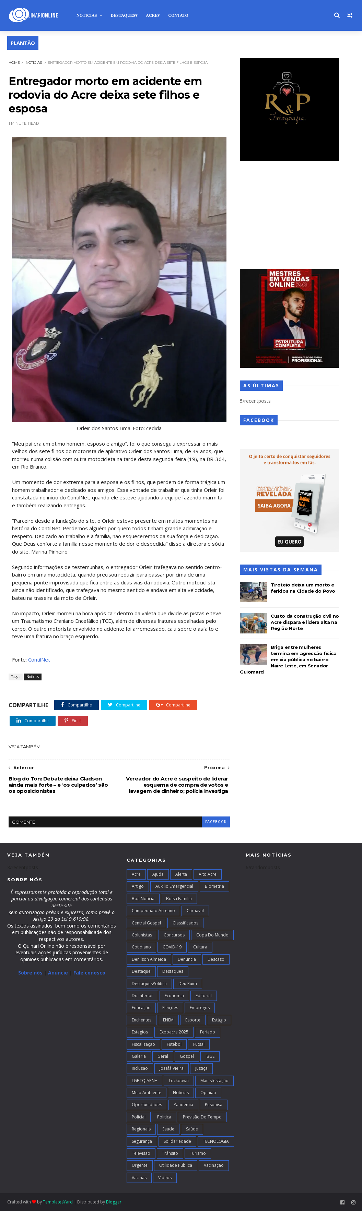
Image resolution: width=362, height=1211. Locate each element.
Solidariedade (177, 1141)
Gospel (187, 1056)
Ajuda (158, 874)
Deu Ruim (187, 983)
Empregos (200, 1007)
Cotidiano (141, 947)
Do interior (142, 995)
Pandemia (183, 1104)
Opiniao (208, 1092)
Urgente (140, 1165)
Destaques (122, 15)
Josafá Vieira (172, 1068)
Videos (165, 1177)
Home (14, 62)
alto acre (208, 874)
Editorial (204, 995)
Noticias (87, 15)
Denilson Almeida (149, 959)
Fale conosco (89, 972)
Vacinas (139, 1177)
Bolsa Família (179, 898)
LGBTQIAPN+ (144, 1080)
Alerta (181, 874)
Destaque (141, 971)
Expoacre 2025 (174, 1032)
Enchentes (141, 1020)
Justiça (201, 1068)
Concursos (174, 935)
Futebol (174, 1044)
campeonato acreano (153, 910)
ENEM (168, 1020)
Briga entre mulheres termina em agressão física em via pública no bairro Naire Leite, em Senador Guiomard (288, 659)
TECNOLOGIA (216, 1141)
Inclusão (140, 1068)
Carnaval (195, 910)
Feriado (207, 1032)
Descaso (216, 959)
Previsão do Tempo (202, 1117)
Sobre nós (30, 972)
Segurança (142, 1141)
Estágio (219, 1020)
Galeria (139, 1056)
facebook (215, 822)
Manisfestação (214, 1080)
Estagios (140, 1032)
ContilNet (39, 659)
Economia (174, 995)
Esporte (192, 1020)
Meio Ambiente (146, 1092)
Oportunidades (147, 1104)
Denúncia (187, 959)
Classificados (185, 923)
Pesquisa (213, 1104)
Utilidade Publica (175, 1165)
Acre (151, 15)
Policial (138, 1117)
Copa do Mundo (212, 935)
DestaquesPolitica (149, 983)
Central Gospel (146, 923)
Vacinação (214, 1165)
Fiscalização (143, 1044)
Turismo (198, 1153)
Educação (141, 1007)
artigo (138, 886)
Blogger (113, 1202)
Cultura (200, 947)
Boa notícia (143, 898)
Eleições (170, 1007)
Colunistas (142, 935)
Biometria (214, 886)
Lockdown (179, 1080)
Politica (164, 1117)
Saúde (192, 1129)
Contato (178, 15)
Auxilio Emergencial (174, 886)
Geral (162, 1056)
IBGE (210, 1056)
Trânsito (170, 1153)
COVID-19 (172, 947)
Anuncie (58, 972)
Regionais (141, 1129)
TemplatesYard (58, 1202)
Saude (168, 1129)
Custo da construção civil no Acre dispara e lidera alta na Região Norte (305, 622)
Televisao (141, 1153)
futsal (199, 1044)
